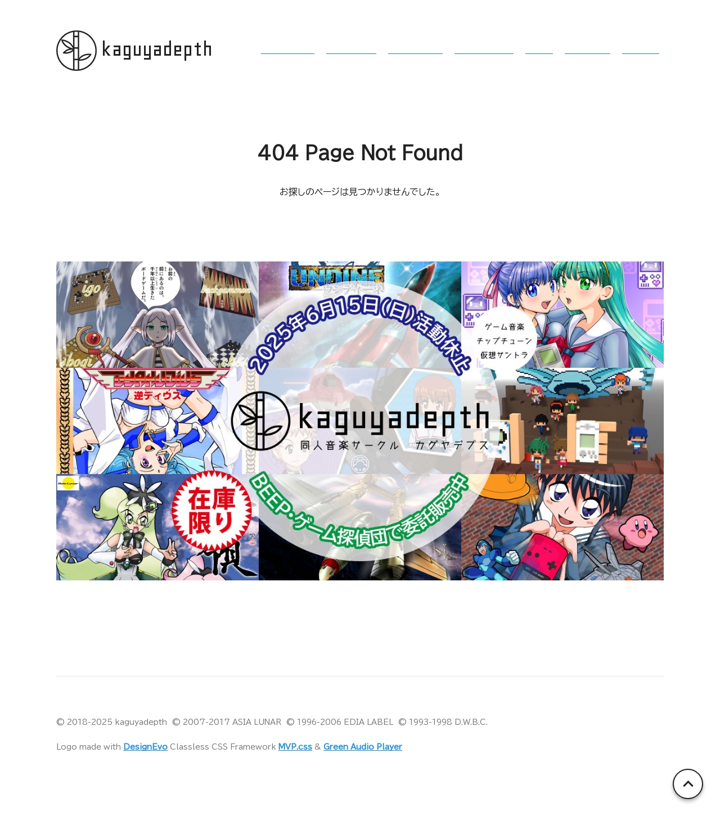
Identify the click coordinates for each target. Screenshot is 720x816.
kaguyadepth (157, 49)
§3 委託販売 (415, 49)
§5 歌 (539, 49)
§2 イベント (351, 49)
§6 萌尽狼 (587, 49)
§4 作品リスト (484, 49)
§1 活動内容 (287, 49)
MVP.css (295, 747)
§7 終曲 (640, 49)
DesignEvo (145, 747)
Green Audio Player (362, 747)
